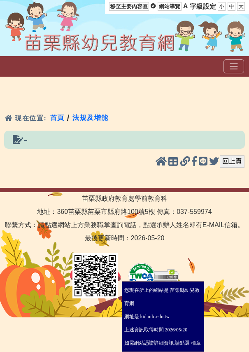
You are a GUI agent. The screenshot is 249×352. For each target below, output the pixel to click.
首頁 (57, 117)
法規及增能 (90, 117)
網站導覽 (169, 6)
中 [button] (231, 6)
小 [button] (221, 6)
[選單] (233, 66)
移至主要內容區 (129, 6)
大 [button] (241, 6)
